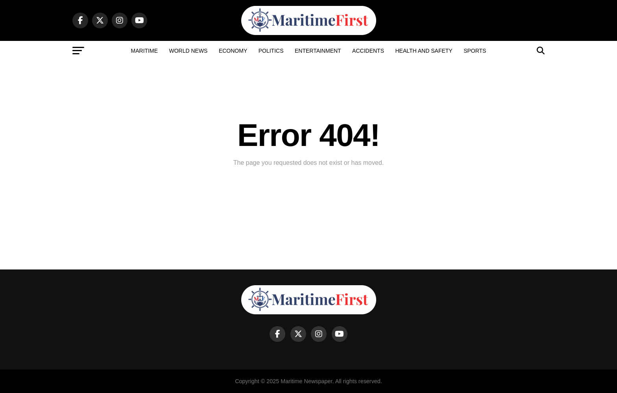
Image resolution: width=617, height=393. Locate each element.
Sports (475, 51)
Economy (233, 51)
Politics (271, 51)
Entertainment (318, 51)
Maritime (144, 51)
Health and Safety (423, 51)
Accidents (368, 51)
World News (188, 51)
